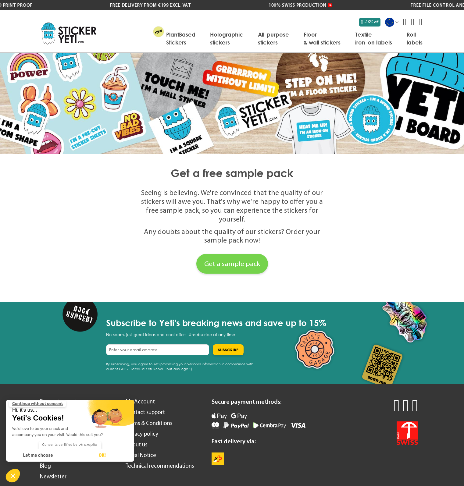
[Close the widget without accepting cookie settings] (37, 404)
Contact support (145, 412)
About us (136, 444)
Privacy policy (142, 433)
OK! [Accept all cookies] (101, 455)
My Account (140, 401)
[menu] (262, 38)
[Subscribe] (228, 349)
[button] (12, 475)
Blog (45, 465)
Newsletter (53, 476)
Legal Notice (141, 455)
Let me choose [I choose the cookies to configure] (38, 455)
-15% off (370, 22)
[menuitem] (180, 38)
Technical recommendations (160, 465)
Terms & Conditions (149, 423)
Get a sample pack (232, 263)
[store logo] (68, 34)
